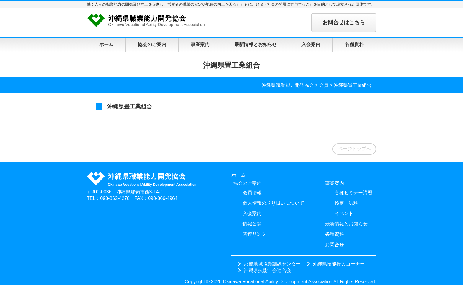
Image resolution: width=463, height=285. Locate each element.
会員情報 (252, 192)
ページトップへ (354, 148)
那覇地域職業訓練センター (272, 263)
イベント (344, 213)
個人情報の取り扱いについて (273, 203)
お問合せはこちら (343, 22)
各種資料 (354, 44)
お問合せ (334, 244)
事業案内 (200, 44)
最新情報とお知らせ (255, 44)
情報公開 (252, 223)
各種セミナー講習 (353, 192)
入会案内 (310, 44)
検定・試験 (346, 203)
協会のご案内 (152, 44)
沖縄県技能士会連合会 (267, 270)
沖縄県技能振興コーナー (339, 263)
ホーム (106, 44)
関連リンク (254, 234)
